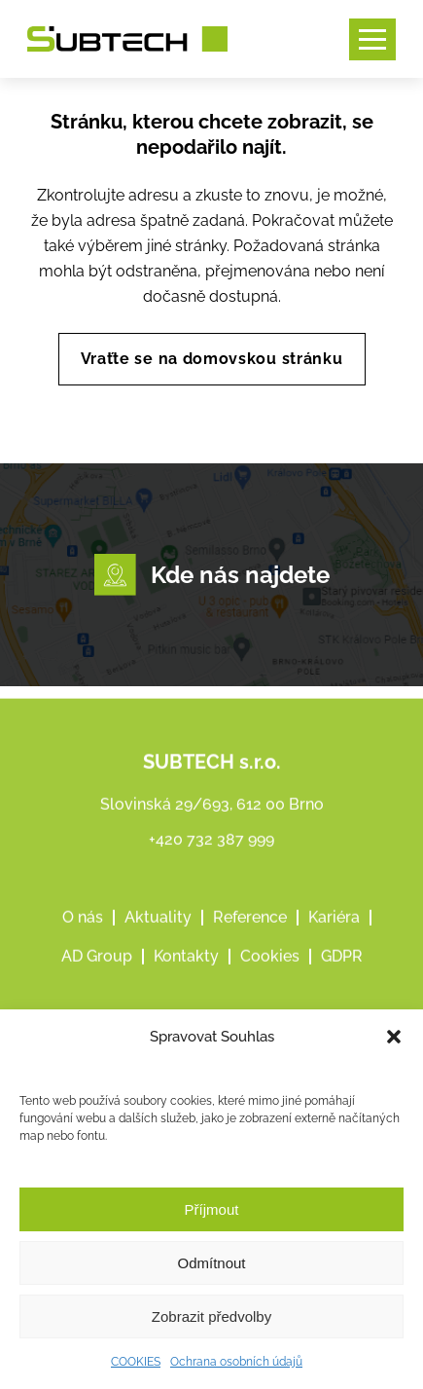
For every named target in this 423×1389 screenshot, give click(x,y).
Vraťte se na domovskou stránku (212, 358)
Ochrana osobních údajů (236, 1362)
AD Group (96, 978)
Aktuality (158, 939)
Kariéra (334, 939)
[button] (394, 1036)
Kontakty (186, 978)
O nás (82, 939)
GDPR (342, 978)
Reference (250, 939)
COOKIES (135, 1362)
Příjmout (212, 1209)
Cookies (270, 978)
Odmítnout (211, 1263)
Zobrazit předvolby (211, 1316)
